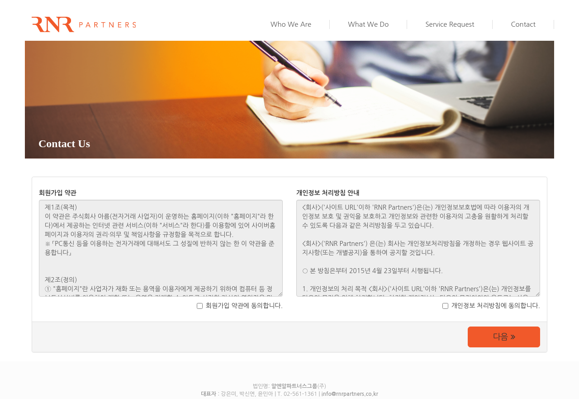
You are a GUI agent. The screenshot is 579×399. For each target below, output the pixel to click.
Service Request (449, 24)
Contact (523, 24)
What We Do (368, 24)
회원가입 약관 (57, 193)
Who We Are (291, 24)
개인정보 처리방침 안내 (327, 193)
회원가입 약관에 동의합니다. (240, 306)
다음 (504, 337)
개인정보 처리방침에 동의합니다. (491, 306)
